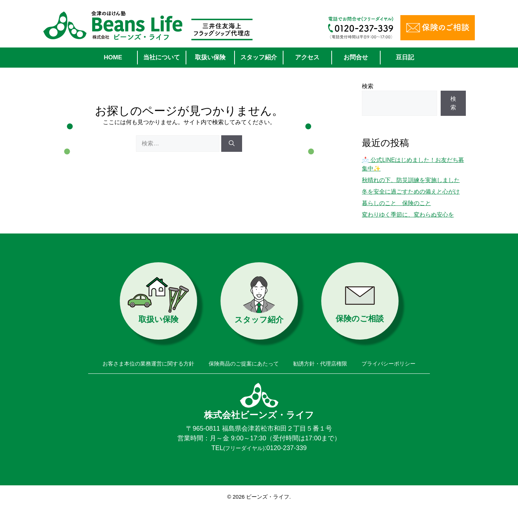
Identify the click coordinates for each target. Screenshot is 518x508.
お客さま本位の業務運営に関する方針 (148, 363)
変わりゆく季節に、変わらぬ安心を (408, 215)
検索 (367, 86)
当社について (161, 57)
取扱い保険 (210, 57)
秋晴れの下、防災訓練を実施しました (411, 180)
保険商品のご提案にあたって (244, 363)
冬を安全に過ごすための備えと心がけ (411, 192)
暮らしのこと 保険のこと (396, 203)
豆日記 (405, 57)
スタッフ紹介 (258, 57)
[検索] (231, 143)
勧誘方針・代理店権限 (320, 363)
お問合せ (356, 57)
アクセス (307, 57)
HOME (113, 57)
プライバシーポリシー (388, 363)
